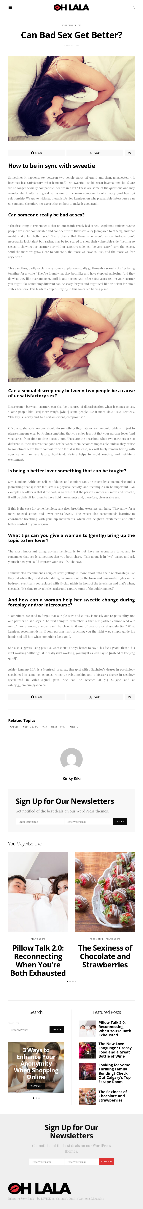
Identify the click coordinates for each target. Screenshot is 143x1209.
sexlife (74, 726)
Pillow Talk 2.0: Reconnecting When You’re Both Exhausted (38, 960)
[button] (67, 981)
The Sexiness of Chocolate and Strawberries (105, 956)
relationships (69, 25)
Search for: (14, 1023)
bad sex (14, 726)
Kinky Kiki (72, 778)
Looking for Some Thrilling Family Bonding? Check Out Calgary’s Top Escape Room (114, 1073)
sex (79, 25)
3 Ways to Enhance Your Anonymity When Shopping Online (36, 1063)
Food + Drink (96, 939)
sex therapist (59, 726)
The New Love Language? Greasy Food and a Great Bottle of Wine (115, 1050)
